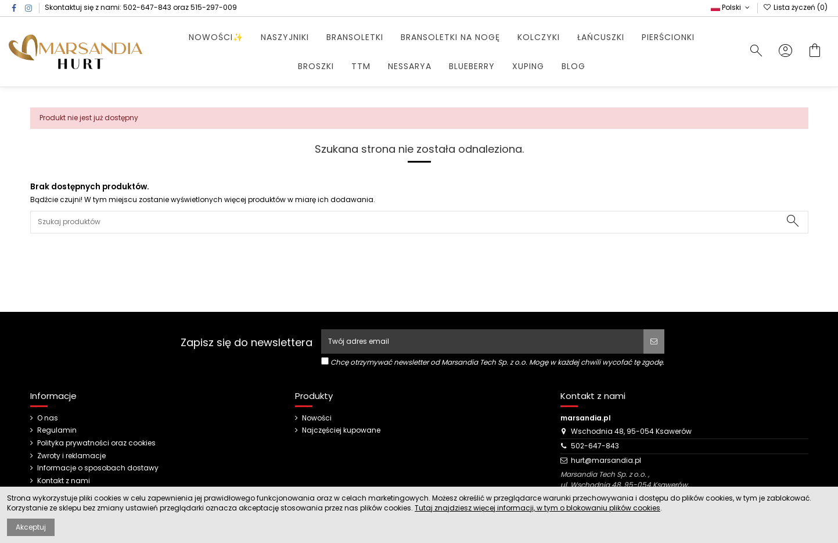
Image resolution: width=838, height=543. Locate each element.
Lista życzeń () (795, 7)
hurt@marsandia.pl (606, 460)
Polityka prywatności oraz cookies (96, 443)
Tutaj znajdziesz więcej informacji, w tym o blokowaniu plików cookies (537, 508)
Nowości (317, 418)
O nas (47, 418)
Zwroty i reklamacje (71, 456)
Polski (731, 7)
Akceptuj (31, 527)
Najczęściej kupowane (341, 430)
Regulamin (57, 430)
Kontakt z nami (63, 481)
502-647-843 (147, 7)
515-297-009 (213, 7)
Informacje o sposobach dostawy (98, 468)
